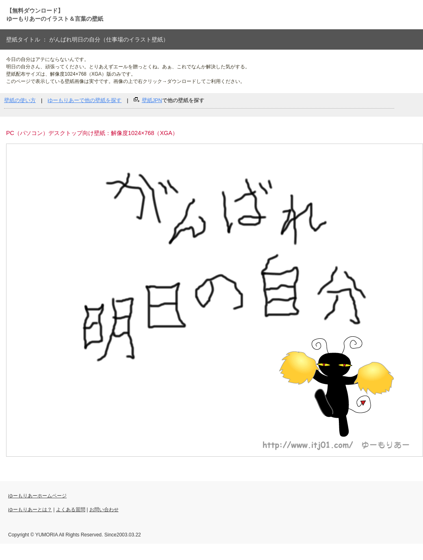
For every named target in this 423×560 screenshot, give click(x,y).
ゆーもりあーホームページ (37, 496)
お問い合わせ (104, 509)
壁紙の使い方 (20, 100)
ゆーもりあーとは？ (30, 509)
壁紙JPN (152, 100)
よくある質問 (70, 509)
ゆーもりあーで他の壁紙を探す (84, 100)
